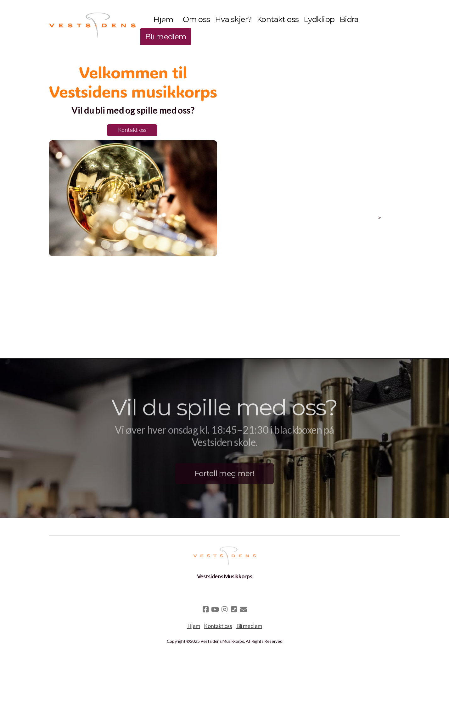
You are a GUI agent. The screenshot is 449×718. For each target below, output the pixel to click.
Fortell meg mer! (224, 475)
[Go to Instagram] (224, 609)
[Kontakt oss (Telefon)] (234, 609)
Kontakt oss (132, 130)
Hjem (193, 626)
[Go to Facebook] (205, 609)
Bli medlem (249, 626)
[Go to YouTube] (215, 609)
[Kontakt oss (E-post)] (243, 609)
